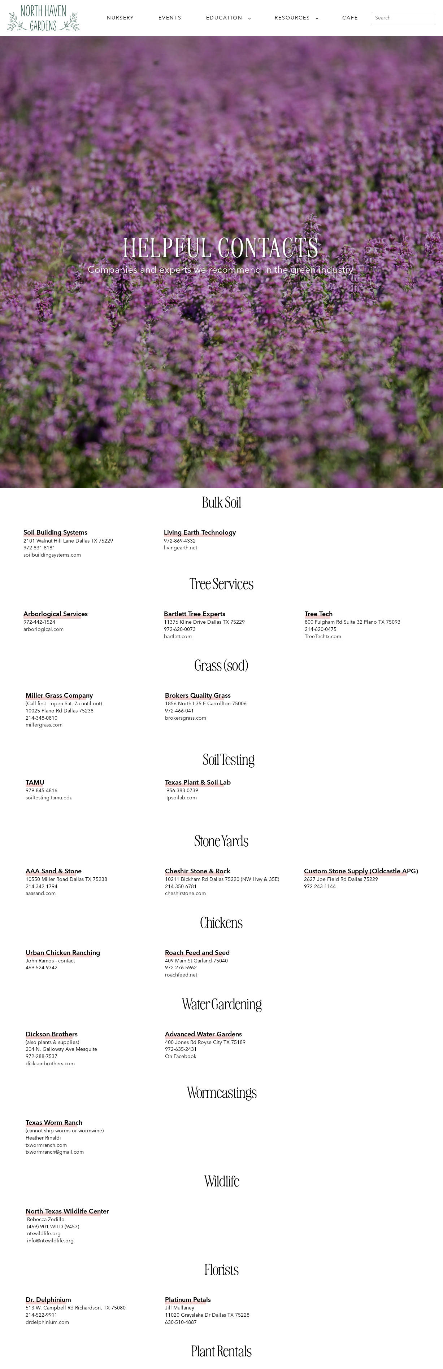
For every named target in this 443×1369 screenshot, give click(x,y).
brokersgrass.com (185, 718)
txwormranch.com (46, 1145)
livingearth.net (180, 547)
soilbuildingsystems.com (52, 555)
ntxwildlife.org (43, 1233)
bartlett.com (178, 636)
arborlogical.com (43, 629)
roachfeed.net (181, 975)
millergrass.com (44, 725)
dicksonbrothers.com (50, 1063)
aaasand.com (41, 893)
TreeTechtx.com (323, 636)
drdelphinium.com (47, 1322)
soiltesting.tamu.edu (49, 797)
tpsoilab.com (181, 797)
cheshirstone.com (185, 893)
